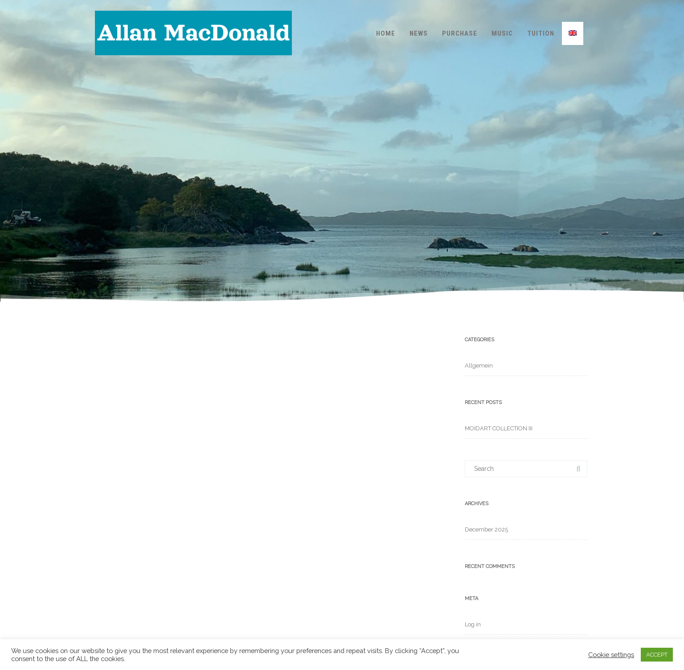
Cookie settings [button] (611, 654)
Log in (473, 624)
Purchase (459, 33)
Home (385, 33)
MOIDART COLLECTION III (498, 428)
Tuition (540, 33)
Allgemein (479, 365)
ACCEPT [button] (657, 654)
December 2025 (486, 529)
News (419, 33)
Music (502, 33)
